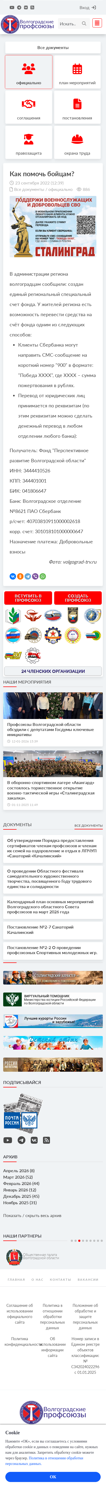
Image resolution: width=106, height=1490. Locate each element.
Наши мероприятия (27, 681)
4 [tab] (83, 1241)
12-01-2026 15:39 (25, 741)
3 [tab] (79, 1241)
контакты (60, 1279)
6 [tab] (90, 1241)
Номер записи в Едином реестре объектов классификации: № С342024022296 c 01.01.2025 (85, 1355)
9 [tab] (102, 1241)
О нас (38, 1279)
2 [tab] (75, 1241)
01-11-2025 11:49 (25, 805)
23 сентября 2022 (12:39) (39, 182)
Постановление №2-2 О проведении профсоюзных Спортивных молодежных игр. (52, 950)
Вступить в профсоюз (28, 598)
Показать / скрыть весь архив (32, 1215)
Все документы (29, 189)
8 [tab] (98, 1241)
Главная (16, 1279)
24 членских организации (53, 670)
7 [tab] (94, 1241)
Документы (17, 824)
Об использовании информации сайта (53, 1347)
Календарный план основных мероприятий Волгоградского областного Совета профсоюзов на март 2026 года (50, 906)
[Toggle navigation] (95, 23)
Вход (88, 7)
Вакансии (88, 1279)
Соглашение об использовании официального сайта (19, 1313)
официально (60, 189)
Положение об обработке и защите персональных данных (85, 1316)
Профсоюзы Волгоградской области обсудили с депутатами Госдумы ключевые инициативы (50, 729)
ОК (53, 1477)
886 (86, 189)
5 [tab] (87, 1241)
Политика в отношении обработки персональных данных (52, 1316)
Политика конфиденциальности (20, 1341)
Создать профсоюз (78, 598)
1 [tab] (72, 1241)
